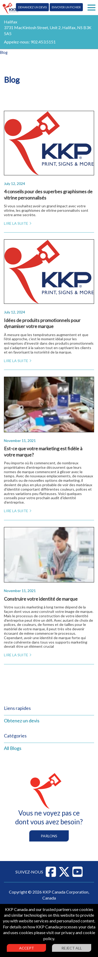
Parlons (49, 836)
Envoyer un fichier (66, 7)
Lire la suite (16, 223)
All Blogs (12, 748)
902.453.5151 (43, 41)
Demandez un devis (32, 7)
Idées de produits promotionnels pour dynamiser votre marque (42, 323)
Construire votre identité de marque (41, 599)
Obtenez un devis (21, 720)
